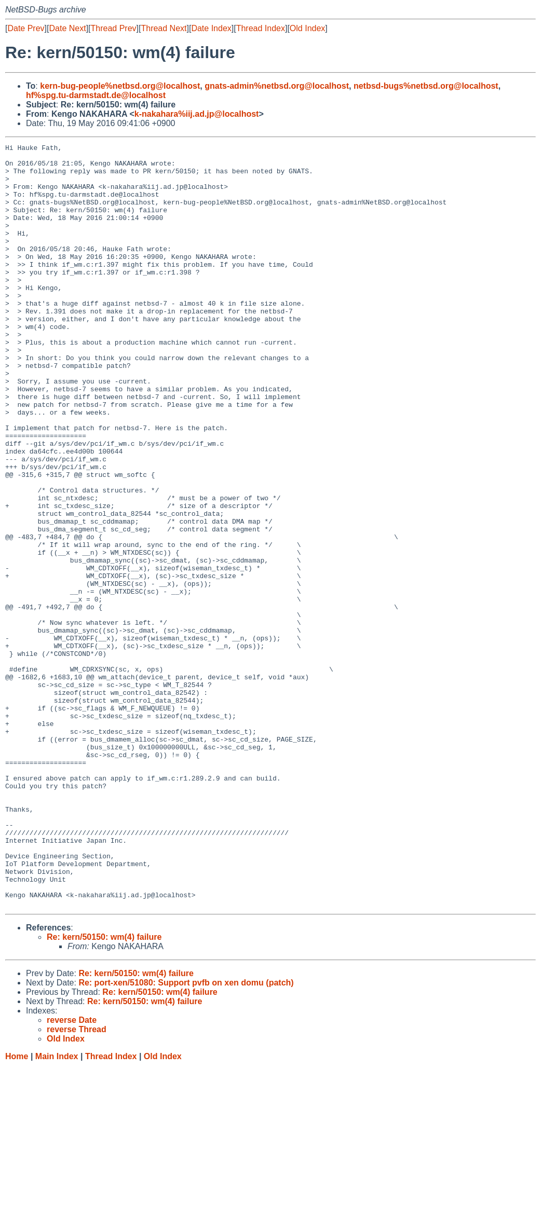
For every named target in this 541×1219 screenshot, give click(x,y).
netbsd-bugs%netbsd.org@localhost (426, 85)
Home (16, 1208)
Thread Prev (114, 28)
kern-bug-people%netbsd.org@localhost (120, 85)
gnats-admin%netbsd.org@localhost (277, 85)
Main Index (56, 1208)
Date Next (67, 28)
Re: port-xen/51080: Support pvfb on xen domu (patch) (185, 1135)
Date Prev (25, 28)
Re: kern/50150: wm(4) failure (104, 1089)
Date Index (211, 28)
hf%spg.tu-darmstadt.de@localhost (96, 95)
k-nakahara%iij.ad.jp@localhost (196, 113)
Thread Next (163, 28)
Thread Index (260, 28)
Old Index (307, 28)
